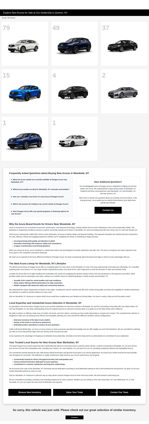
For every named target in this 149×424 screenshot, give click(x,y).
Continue (74, 417)
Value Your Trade (74, 392)
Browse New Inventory (30, 392)
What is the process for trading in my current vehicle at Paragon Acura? (40, 204)
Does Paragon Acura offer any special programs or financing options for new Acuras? (40, 212)
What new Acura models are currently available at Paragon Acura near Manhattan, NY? (39, 181)
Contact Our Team (119, 392)
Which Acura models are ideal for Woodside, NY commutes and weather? (41, 189)
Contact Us (108, 210)
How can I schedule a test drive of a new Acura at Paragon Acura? (38, 197)
